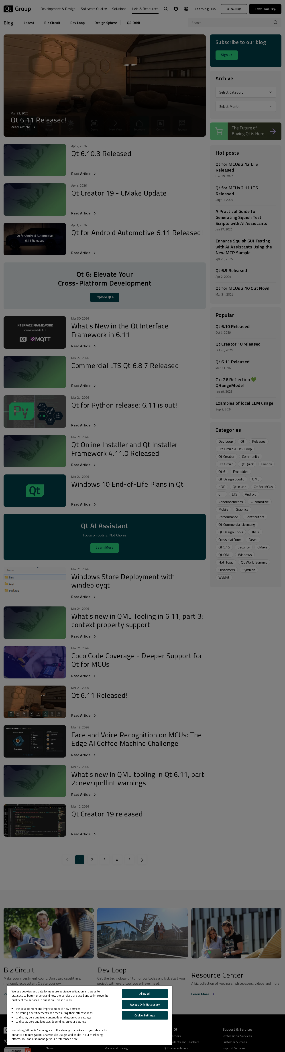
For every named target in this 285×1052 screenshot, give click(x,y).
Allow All (144, 993)
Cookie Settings (144, 1015)
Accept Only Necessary (145, 1004)
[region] (89, 1015)
